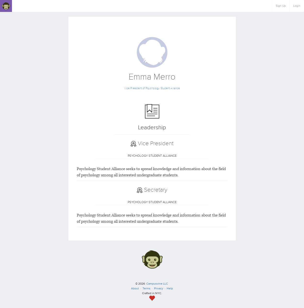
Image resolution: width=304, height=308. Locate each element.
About (135, 288)
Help (170, 288)
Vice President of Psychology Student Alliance (152, 88)
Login (296, 6)
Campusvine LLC (157, 284)
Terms (146, 288)
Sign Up (281, 6)
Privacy (158, 288)
